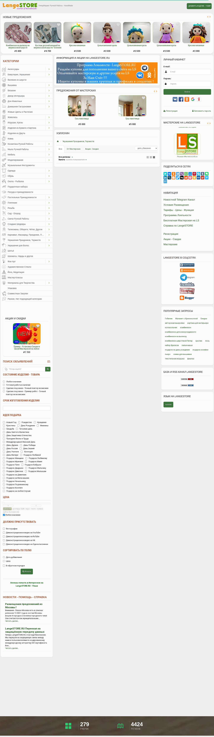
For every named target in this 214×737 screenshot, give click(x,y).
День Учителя (11, 452)
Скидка (204, 318)
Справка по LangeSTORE (178, 225)
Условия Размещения (176, 204)
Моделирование (15, 160)
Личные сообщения (180, 6)
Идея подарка (12, 415)
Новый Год (9, 422)
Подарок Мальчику (35, 468)
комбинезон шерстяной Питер (179, 341)
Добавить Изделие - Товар (199, 6)
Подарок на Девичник (14, 475)
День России (10, 448)
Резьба (11, 208)
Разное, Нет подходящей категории (25, 299)
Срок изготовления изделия (21, 400)
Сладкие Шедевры (17, 224)
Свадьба (8, 429)
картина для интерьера (197, 323)
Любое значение (12, 382)
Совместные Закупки (18, 293)
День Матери (10, 455)
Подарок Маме (33, 461)
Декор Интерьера (16, 96)
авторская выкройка (174, 323)
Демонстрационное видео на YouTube (21, 532)
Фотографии (10, 529)
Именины (42, 425)
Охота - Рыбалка (16, 181)
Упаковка (12, 288)
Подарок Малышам (35, 471)
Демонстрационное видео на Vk (19, 540)
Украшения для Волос (18, 245)
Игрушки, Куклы (15, 122)
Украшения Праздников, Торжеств (24, 240)
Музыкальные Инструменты (21, 165)
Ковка (10, 138)
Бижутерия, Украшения (19, 74)
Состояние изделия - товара (21, 374)
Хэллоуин (27, 452)
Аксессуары (13, 69)
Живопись (12, 117)
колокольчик (171, 327)
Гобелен (168, 318)
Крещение (40, 422)
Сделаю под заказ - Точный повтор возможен (25, 388)
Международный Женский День (19, 442)
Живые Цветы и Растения (20, 112)
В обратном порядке (14, 566)
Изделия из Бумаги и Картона (22, 128)
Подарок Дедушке (13, 468)
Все (60, 149)
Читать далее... (12, 621)
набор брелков (172, 345)
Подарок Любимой (30, 455)
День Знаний (27, 448)
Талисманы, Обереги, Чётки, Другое (25, 229)
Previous (161, 142)
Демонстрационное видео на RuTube (21, 536)
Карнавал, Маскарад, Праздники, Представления (26, 235)
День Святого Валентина (16, 432)
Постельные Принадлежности (22, 197)
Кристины (9, 425)
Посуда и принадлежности (20, 192)
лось (207, 341)
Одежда (11, 170)
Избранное (173, 6)
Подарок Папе (11, 465)
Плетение (12, 203)
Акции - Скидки (92, 149)
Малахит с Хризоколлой (186, 318)
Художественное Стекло (19, 267)
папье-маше (187, 345)
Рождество (25, 422)
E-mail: (166, 66)
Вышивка (12, 85)
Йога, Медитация (16, 272)
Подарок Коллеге (13, 488)
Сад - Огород (14, 213)
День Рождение (26, 425)
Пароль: (167, 78)
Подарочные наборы (18, 187)
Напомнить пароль (201, 111)
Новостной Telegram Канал (179, 199)
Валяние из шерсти (17, 80)
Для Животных (15, 101)
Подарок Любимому (36, 458)
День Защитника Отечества (17, 435)
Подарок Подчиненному (15, 484)
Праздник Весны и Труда (16, 439)
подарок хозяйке (200, 350)
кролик (198, 341)
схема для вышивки (182, 354)
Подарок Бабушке (31, 465)
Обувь (11, 176)
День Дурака (10, 445)
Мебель (11, 154)
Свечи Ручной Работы (18, 219)
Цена (6, 497)
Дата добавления (12, 557)
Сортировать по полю (17, 550)
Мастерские (170, 244)
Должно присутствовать (19, 521)
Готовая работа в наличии (16, 385)
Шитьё (11, 251)
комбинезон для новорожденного (180, 332)
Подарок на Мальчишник (16, 478)
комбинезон (185, 327)
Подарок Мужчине (13, 461)
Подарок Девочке (13, 471)
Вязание (12, 90)
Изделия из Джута (16, 133)
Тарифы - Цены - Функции (178, 210)
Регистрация (170, 111)
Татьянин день (24, 429)
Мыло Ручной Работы (18, 149)
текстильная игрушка (174, 359)
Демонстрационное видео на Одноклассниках (25, 544)
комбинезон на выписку (176, 336)
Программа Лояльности (177, 215)
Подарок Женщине (13, 458)
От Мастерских (73, 149)
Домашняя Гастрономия (19, 106)
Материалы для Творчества (21, 283)
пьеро (167, 354)
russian (168, 404)
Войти (187, 92)
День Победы (28, 445)
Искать (26, 571)
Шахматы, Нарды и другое (20, 256)
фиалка (190, 359)
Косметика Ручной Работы (20, 144)
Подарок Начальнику (14, 481)
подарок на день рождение (177, 350)
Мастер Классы (15, 277)
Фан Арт (12, 261)
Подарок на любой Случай (16, 491)
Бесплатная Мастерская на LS (181, 220)
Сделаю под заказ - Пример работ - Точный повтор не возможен (24, 393)
